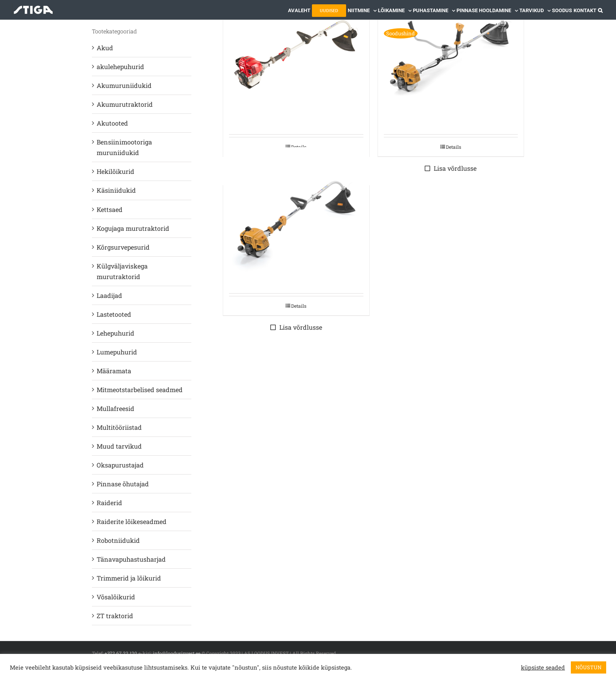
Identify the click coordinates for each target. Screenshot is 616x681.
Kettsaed (110, 209)
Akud (105, 48)
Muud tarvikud (119, 446)
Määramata (114, 371)
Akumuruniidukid (124, 85)
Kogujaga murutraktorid (133, 228)
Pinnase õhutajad (123, 484)
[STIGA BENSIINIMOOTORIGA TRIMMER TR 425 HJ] (296, 54)
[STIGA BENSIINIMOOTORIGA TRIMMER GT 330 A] (296, 220)
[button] (600, 10)
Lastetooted (114, 314)
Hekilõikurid (115, 171)
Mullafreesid (115, 408)
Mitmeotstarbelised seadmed (140, 389)
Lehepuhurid (115, 333)
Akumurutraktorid (125, 104)
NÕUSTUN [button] (588, 667)
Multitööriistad (119, 427)
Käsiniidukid (116, 190)
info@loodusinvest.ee (176, 653)
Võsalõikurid (116, 597)
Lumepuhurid (117, 352)
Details (453, 147)
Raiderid (109, 502)
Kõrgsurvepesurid (123, 247)
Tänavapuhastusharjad (131, 559)
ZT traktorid (115, 616)
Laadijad (109, 295)
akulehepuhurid (120, 66)
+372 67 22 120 (120, 653)
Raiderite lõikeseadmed (132, 521)
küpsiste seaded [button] (543, 667)
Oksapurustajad (120, 465)
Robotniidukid (118, 540)
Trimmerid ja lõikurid (129, 578)
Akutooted (112, 123)
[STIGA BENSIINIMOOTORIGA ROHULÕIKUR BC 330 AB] (451, 54)
